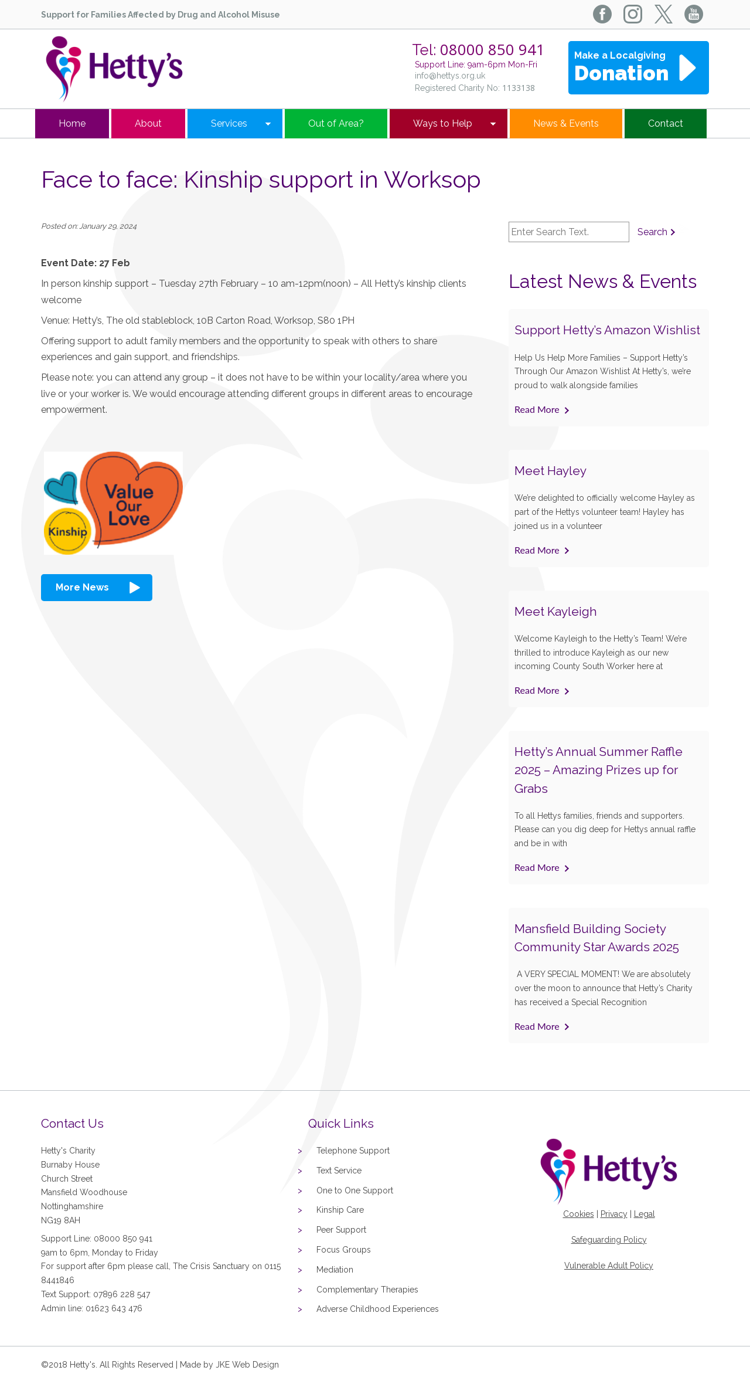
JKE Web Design (247, 1364)
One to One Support (354, 1190)
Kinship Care (340, 1210)
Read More (537, 409)
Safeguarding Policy (609, 1239)
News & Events (566, 123)
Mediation (334, 1269)
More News (82, 587)
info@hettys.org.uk (450, 75)
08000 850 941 (492, 49)
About (148, 123)
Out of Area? (336, 123)
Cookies (578, 1214)
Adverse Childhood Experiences (377, 1309)
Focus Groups (343, 1249)
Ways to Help (442, 123)
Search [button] (652, 232)
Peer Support (341, 1229)
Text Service (339, 1170)
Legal (644, 1214)
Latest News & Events (603, 281)
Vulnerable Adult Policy (608, 1265)
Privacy (614, 1214)
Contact (665, 123)
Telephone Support (353, 1150)
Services (229, 123)
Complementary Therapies (367, 1289)
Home (72, 123)
